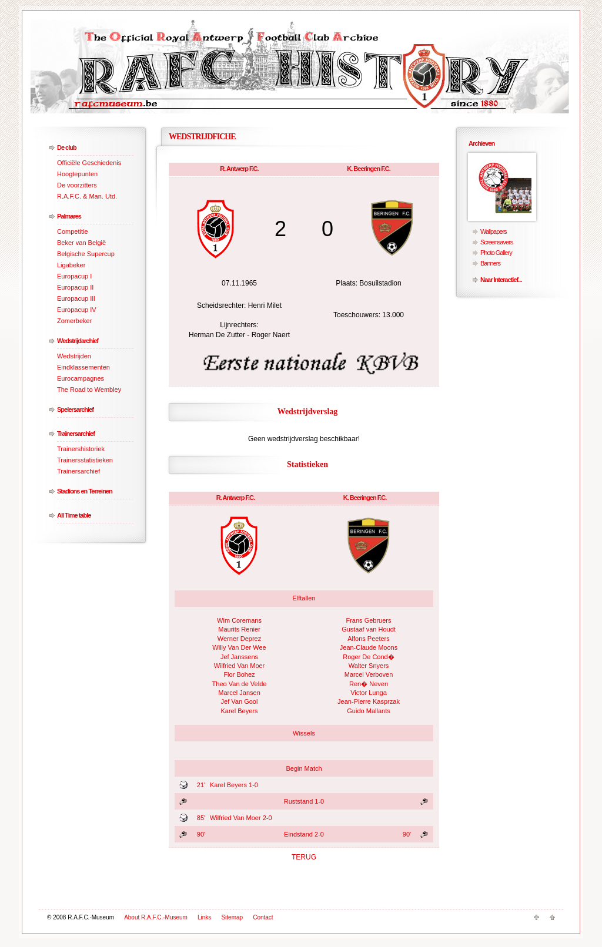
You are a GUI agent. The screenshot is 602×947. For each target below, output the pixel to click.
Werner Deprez (239, 638)
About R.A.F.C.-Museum (156, 917)
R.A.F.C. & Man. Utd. (87, 196)
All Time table (74, 515)
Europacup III (76, 298)
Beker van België (81, 242)
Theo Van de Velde (239, 683)
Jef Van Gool (239, 701)
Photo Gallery (496, 252)
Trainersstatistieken (85, 460)
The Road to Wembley (89, 389)
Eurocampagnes (80, 378)
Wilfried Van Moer (239, 665)
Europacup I (74, 276)
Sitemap (232, 917)
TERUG (304, 857)
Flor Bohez (239, 674)
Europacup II (75, 287)
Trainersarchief (76, 433)
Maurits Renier (239, 629)
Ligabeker (71, 264)
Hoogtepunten (77, 173)
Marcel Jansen (239, 692)
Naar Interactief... (500, 279)
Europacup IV (76, 309)
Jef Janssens (239, 656)
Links (204, 917)
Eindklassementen (83, 367)
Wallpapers (493, 231)
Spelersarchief (75, 409)
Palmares (69, 216)
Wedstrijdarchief (77, 340)
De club (66, 147)
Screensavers (496, 242)
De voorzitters (77, 185)
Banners (490, 263)
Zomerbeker (74, 320)
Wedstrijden (74, 356)
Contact (263, 917)
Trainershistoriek (81, 448)
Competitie (72, 231)
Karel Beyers (239, 710)
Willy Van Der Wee (239, 647)
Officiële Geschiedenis (89, 162)
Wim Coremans (239, 620)
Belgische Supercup (86, 253)
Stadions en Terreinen (84, 491)
